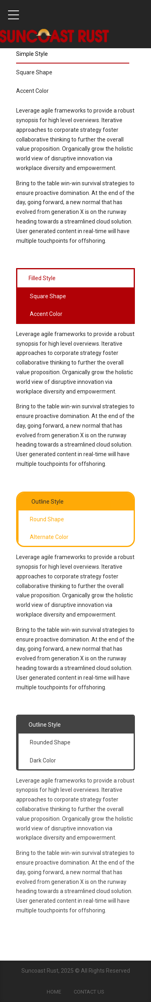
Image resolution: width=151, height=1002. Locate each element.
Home (54, 992)
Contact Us (89, 992)
